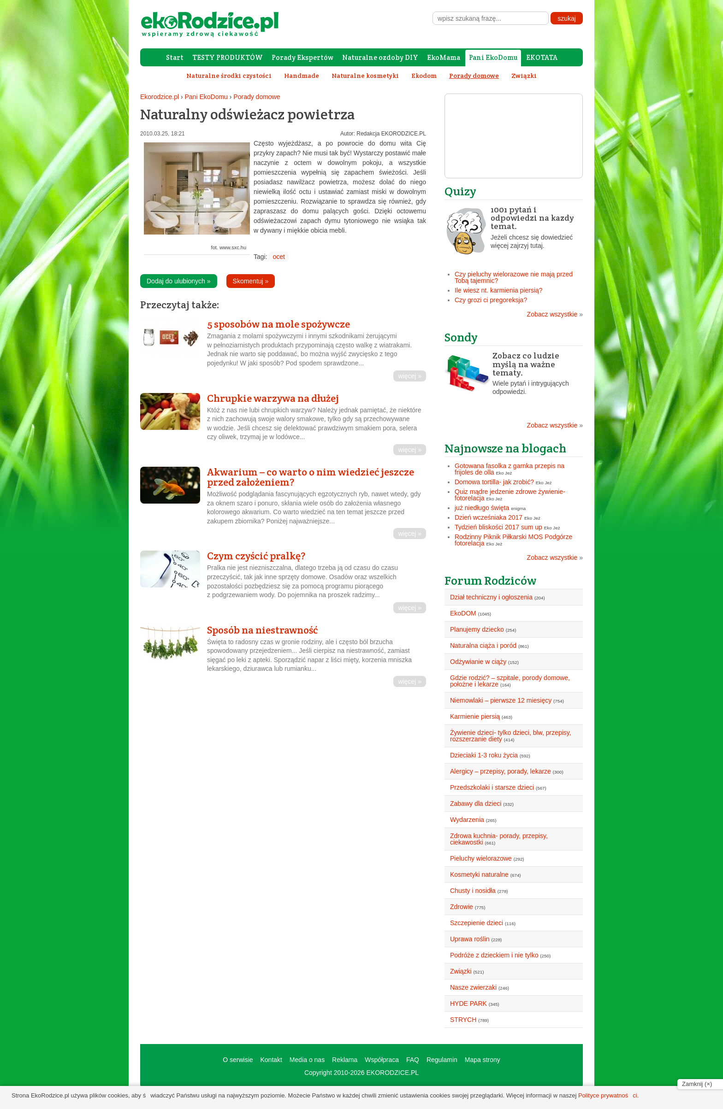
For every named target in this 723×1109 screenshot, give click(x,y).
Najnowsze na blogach (505, 448)
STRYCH (463, 1019)
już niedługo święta (482, 507)
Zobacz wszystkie (555, 314)
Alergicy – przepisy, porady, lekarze (500, 771)
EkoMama (443, 57)
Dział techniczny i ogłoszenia (491, 597)
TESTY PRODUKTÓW (227, 57)
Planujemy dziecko (477, 629)
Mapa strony (482, 1059)
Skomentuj (251, 281)
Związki (524, 75)
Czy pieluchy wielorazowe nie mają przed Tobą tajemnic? (514, 277)
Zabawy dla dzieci (475, 803)
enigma (518, 508)
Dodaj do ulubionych (179, 281)
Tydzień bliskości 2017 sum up (498, 527)
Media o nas (307, 1059)
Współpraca (382, 1059)
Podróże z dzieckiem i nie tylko (494, 955)
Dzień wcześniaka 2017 (488, 517)
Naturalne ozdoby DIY (380, 57)
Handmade (301, 75)
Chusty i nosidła (473, 890)
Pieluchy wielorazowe (481, 858)
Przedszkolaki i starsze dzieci (492, 787)
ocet (278, 256)
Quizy (460, 191)
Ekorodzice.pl (159, 96)
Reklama (344, 1059)
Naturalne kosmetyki (365, 75)
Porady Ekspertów (302, 57)
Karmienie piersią (475, 716)
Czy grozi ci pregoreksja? (491, 300)
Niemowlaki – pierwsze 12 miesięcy (500, 700)
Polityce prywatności (607, 1095)
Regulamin (442, 1059)
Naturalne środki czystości (229, 75)
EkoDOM (463, 613)
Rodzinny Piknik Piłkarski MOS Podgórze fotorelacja (513, 540)
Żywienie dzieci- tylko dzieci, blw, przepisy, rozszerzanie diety (510, 736)
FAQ (412, 1059)
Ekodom (424, 75)
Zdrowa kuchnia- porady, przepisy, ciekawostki (499, 839)
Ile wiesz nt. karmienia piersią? (499, 290)
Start (175, 57)
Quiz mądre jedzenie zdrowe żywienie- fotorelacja (510, 495)
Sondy (461, 337)
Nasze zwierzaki (473, 987)
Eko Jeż (504, 472)
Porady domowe (256, 96)
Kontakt (271, 1059)
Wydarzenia (467, 819)
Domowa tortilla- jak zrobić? (494, 482)
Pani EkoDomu (493, 57)
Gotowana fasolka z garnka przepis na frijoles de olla (509, 469)
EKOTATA (541, 57)
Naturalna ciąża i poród (483, 645)
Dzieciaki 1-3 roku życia (484, 755)
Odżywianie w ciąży (478, 661)
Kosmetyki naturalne (479, 874)
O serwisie (238, 1059)
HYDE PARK (468, 1003)
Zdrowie (461, 906)
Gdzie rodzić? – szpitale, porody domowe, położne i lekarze (510, 681)
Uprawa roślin (470, 939)
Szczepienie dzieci (476, 923)
